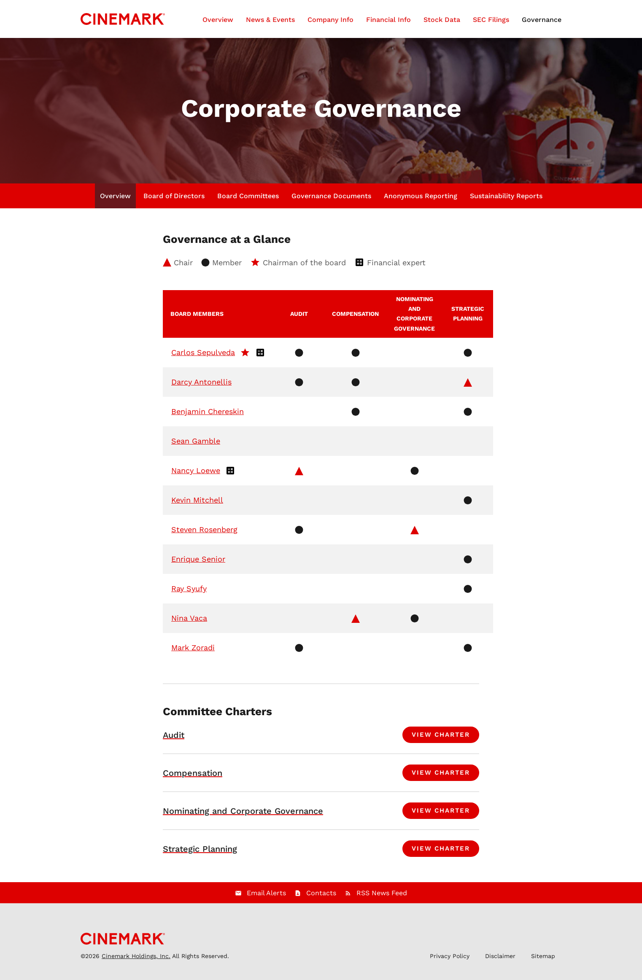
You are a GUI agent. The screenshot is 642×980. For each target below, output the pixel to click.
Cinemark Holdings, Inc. (136, 960)
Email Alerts (266, 897)
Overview (217, 20)
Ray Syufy (189, 592)
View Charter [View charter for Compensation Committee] (441, 777)
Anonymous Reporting (420, 200)
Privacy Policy (449, 960)
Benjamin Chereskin (207, 415)
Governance (541, 20)
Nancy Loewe (195, 474)
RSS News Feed (381, 897)
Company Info (330, 20)
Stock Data (442, 20)
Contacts (321, 897)
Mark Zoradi (193, 651)
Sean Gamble (195, 445)
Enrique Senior (198, 563)
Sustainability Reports (506, 200)
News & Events (270, 20)
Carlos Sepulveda (203, 356)
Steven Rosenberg (204, 533)
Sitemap (543, 960)
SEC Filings (491, 20)
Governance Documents (331, 200)
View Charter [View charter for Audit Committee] (441, 739)
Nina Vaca (189, 622)
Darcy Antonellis (201, 386)
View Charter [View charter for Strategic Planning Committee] (441, 852)
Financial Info (388, 20)
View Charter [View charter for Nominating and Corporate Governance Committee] (441, 814)
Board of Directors (174, 200)
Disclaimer (500, 960)
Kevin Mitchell (197, 504)
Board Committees (248, 200)
